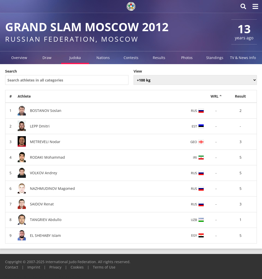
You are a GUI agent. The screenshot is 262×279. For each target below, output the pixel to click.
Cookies (77, 267)
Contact (11, 267)
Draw (46, 57)
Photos (187, 57)
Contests (131, 57)
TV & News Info (243, 57)
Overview (19, 57)
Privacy (55, 267)
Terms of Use (104, 267)
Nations (103, 57)
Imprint (33, 267)
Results (159, 57)
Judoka (75, 57)
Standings (214, 57)
